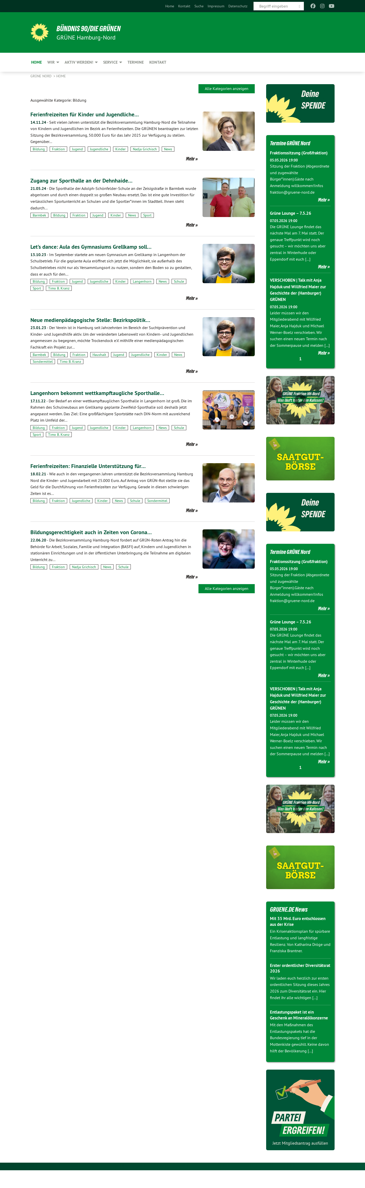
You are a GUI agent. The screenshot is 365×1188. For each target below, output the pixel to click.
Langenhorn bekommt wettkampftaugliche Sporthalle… (102, 393)
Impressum (216, 6)
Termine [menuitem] (135, 62)
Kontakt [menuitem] (157, 62)
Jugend (77, 149)
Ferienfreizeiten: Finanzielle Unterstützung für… (92, 466)
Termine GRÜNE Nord (293, 143)
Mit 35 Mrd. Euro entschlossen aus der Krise (299, 933)
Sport (147, 215)
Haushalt (99, 354)
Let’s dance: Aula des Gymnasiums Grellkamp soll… (95, 246)
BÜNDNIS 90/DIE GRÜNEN (93, 28)
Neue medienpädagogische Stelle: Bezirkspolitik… (94, 320)
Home (169, 6)
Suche (199, 6)
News (168, 149)
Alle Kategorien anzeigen (226, 88)
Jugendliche (99, 149)
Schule (179, 281)
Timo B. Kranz (58, 288)
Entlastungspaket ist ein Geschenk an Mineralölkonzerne (293, 1029)
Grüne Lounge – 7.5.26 (292, 219)
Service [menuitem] (110, 62)
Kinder (120, 149)
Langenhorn (142, 281)
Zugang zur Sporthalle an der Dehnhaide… (85, 180)
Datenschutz (237, 6)
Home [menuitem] (36, 62)
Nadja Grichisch (145, 149)
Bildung (39, 149)
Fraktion (58, 149)
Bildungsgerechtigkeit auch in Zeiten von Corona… (94, 532)
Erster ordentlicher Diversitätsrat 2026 (289, 980)
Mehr (190, 158)
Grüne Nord (41, 76)
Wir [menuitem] (51, 62)
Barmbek (39, 215)
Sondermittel (43, 361)
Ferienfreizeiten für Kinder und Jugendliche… (88, 114)
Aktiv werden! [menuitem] (79, 62)
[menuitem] (169, 6)
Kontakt (184, 6)
